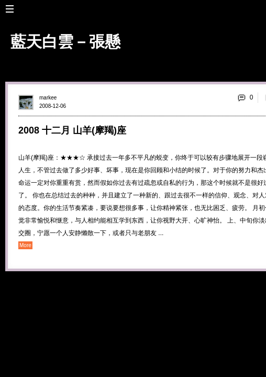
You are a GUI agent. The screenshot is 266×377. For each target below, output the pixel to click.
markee (48, 98)
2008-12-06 (52, 106)
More (25, 245)
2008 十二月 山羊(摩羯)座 (72, 130)
